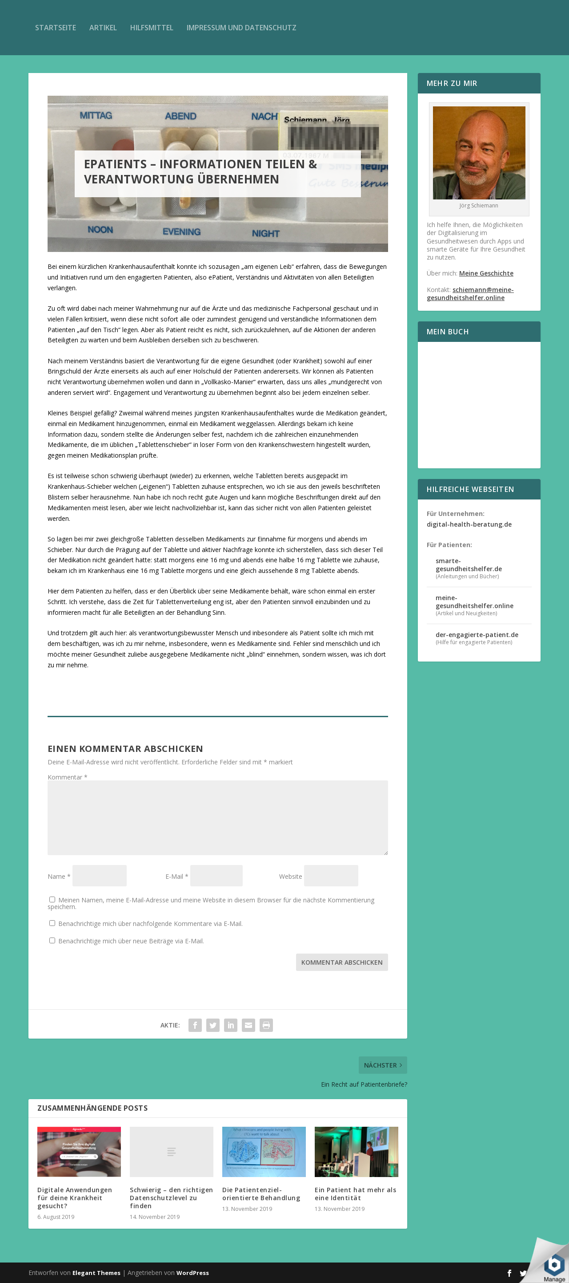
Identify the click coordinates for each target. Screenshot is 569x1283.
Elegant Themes (96, 1273)
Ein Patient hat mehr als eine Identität (355, 1194)
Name (59, 876)
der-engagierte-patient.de (477, 634)
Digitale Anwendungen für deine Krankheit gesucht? (74, 1198)
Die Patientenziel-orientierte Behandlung (261, 1194)
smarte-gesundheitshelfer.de (469, 564)
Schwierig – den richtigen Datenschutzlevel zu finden (171, 1198)
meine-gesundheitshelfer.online (474, 601)
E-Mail (176, 876)
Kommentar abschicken (342, 962)
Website (290, 876)
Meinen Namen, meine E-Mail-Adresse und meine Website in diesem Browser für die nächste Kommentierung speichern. (211, 903)
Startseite (55, 27)
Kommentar (68, 777)
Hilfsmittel (151, 27)
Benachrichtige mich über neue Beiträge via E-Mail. (131, 941)
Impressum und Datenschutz (242, 27)
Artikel (103, 27)
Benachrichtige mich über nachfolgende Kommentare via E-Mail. (150, 923)
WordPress (192, 1273)
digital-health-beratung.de (469, 524)
